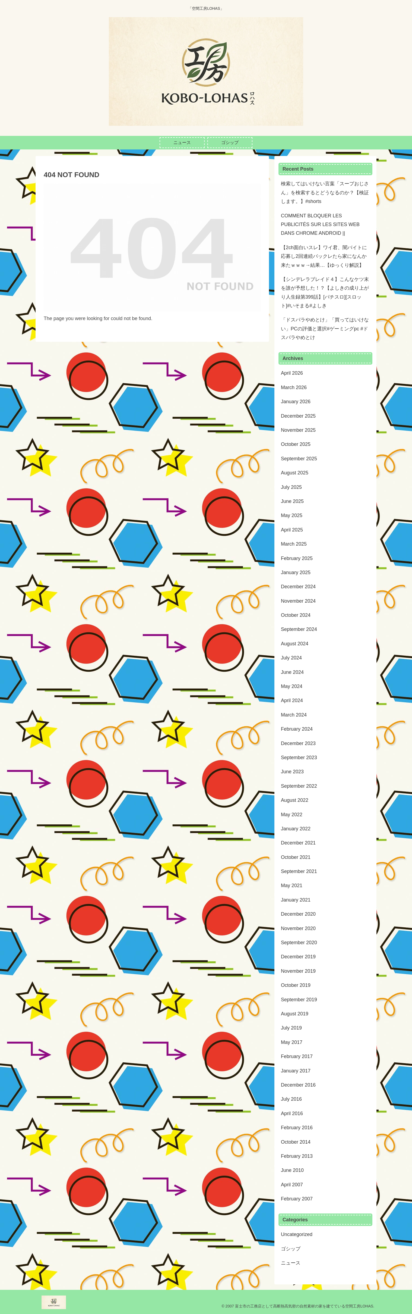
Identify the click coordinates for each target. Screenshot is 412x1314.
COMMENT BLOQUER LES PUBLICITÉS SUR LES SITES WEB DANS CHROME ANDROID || (320, 224)
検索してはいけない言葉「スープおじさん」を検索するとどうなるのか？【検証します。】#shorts (325, 192)
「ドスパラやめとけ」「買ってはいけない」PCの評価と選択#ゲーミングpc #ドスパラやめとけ (325, 328)
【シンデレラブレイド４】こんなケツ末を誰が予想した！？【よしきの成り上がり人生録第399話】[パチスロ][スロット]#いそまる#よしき (325, 292)
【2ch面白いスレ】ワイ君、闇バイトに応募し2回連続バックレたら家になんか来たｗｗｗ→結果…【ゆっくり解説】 (324, 256)
